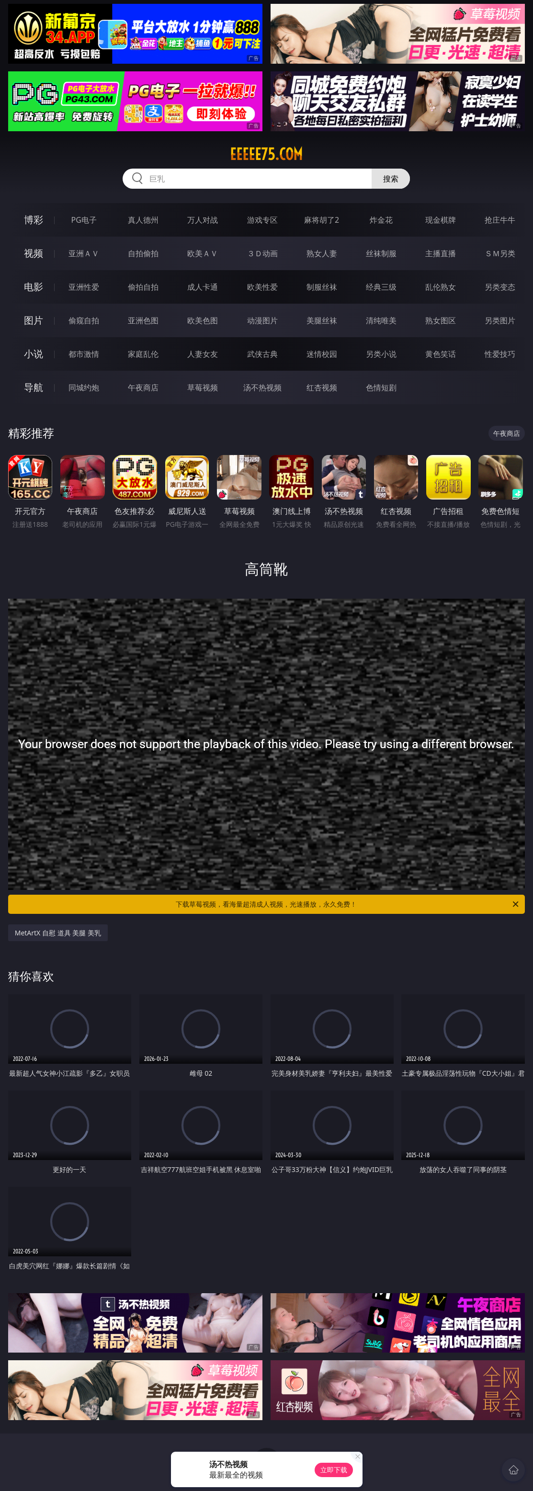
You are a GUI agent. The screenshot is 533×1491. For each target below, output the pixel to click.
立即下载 (333, 1469)
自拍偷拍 (143, 253)
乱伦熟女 (440, 287)
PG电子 (83, 220)
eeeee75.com (266, 154)
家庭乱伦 (143, 354)
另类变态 (500, 287)
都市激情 (83, 354)
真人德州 (143, 220)
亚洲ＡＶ (83, 253)
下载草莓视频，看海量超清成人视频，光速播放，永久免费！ (348, 904)
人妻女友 (202, 354)
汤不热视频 (262, 387)
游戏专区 (262, 220)
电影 (33, 286)
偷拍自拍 (143, 287)
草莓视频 (202, 387)
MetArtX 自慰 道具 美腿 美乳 (58, 932)
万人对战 (202, 220)
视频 (33, 253)
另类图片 (500, 320)
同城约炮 (83, 387)
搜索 (390, 178)
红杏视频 (321, 387)
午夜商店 (143, 387)
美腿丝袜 (321, 320)
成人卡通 (202, 287)
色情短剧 (381, 387)
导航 (33, 387)
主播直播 (440, 253)
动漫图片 (262, 320)
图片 (33, 320)
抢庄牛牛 (500, 220)
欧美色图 (202, 320)
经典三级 (381, 287)
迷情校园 (321, 354)
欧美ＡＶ (202, 253)
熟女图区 (440, 320)
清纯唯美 (381, 320)
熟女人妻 (321, 253)
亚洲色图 (143, 320)
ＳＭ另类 (500, 253)
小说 (33, 353)
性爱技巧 (500, 354)
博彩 (33, 219)
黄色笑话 (440, 354)
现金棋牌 (440, 220)
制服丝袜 (321, 287)
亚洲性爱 (83, 287)
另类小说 (381, 354)
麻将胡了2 (321, 220)
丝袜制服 (381, 253)
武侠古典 (262, 354)
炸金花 (381, 220)
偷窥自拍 (83, 320)
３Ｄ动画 (262, 253)
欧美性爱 (262, 287)
